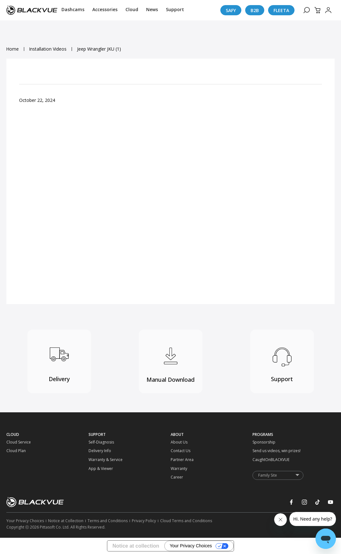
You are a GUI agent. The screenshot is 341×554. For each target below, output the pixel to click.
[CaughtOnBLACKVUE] (262, 459)
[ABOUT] (212, 434)
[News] (152, 10)
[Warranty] (181, 468)
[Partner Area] (181, 459)
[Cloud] (131, 10)
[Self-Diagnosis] (99, 442)
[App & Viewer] (99, 468)
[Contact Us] (181, 450)
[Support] (175, 10)
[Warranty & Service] (99, 459)
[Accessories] (105, 10)
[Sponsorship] (262, 442)
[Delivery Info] (99, 450)
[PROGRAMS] (293, 434)
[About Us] (181, 442)
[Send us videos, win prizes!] (262, 450)
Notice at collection (135, 546)
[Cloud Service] (16, 442)
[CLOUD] (47, 434)
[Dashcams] (73, 10)
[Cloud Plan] (16, 450)
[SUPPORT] (130, 434)
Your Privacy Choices (191, 546)
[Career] (181, 477)
